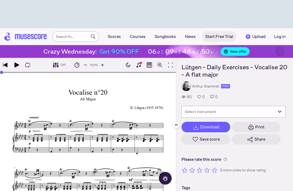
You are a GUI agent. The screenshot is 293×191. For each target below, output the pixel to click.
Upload (255, 36)
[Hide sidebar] (176, 124)
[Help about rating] (225, 159)
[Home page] (25, 36)
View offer (235, 51)
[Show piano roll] (149, 65)
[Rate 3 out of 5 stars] (199, 170)
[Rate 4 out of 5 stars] (207, 170)
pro (225, 86)
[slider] (1, 72)
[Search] (93, 37)
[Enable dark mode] (128, 65)
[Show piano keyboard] (138, 65)
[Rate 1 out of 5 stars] (184, 170)
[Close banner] (279, 51)
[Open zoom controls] (160, 65)
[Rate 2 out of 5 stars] (192, 170)
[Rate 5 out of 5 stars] (214, 170)
